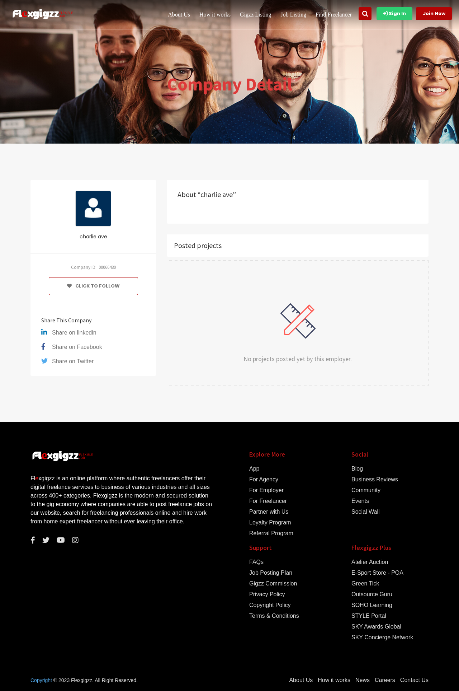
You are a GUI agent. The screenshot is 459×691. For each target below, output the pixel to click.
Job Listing (294, 14)
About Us (179, 14)
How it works (215, 14)
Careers (385, 680)
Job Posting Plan (270, 573)
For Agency (263, 479)
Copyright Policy (270, 605)
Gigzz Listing (255, 14)
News (362, 680)
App (254, 469)
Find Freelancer (334, 14)
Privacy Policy (267, 594)
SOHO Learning (371, 605)
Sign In (394, 13)
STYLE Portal (368, 616)
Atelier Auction (369, 562)
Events (360, 501)
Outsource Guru (371, 594)
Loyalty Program (270, 523)
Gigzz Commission (273, 584)
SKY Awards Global (376, 627)
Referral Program (271, 533)
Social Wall (365, 512)
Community (365, 490)
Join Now (434, 13)
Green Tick (365, 584)
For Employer (266, 490)
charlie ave (93, 236)
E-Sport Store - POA (377, 573)
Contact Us (414, 680)
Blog (357, 469)
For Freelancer (268, 501)
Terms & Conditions (274, 616)
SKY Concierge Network (382, 637)
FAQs (256, 562)
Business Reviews (374, 479)
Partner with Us (268, 512)
